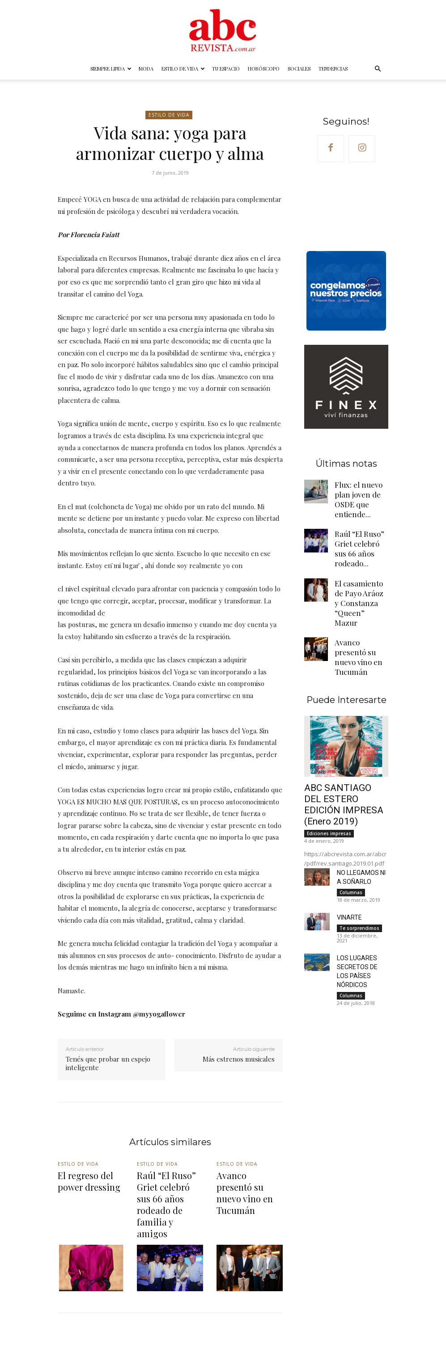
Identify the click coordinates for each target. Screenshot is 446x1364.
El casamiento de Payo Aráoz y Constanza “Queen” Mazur (361, 563)
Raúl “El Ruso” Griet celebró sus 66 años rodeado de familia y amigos (168, 1187)
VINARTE (348, 838)
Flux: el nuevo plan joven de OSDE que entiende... (359, 493)
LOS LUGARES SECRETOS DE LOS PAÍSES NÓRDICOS (360, 885)
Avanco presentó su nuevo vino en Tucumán (361, 600)
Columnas (351, 813)
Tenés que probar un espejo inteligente (108, 1063)
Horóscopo (264, 68)
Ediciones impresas (329, 756)
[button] (378, 69)
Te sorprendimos (359, 848)
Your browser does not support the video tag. (346, 207)
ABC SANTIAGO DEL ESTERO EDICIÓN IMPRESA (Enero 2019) (342, 735)
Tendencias (333, 68)
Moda (146, 68)
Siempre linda (111, 68)
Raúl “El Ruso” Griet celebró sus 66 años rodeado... (361, 526)
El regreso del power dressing (90, 1179)
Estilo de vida (183, 68)
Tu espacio (226, 68)
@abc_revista (274, 1336)
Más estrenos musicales (239, 1058)
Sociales (299, 68)
